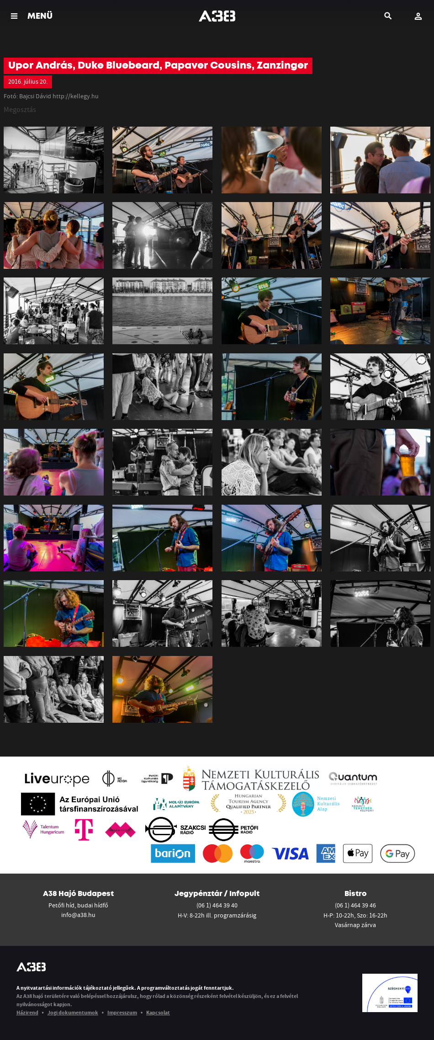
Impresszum (122, 1012)
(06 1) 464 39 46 (355, 905)
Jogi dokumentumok (73, 1012)
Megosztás (20, 109)
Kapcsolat (158, 1012)
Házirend (27, 1012)
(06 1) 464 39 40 (217, 905)
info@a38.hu (78, 915)
